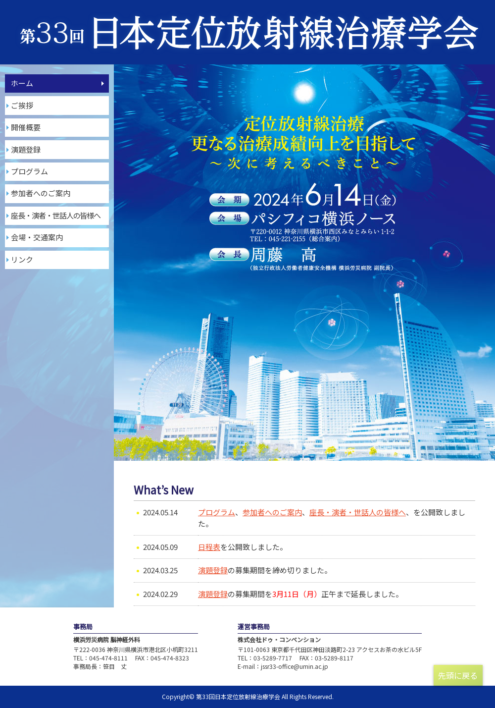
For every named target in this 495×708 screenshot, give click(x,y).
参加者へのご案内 (40, 193)
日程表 (209, 547)
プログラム (29, 171)
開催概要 (26, 127)
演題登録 (26, 149)
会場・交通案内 (37, 237)
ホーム (22, 83)
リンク (22, 259)
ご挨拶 (22, 105)
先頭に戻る (458, 675)
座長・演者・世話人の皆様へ (357, 512)
